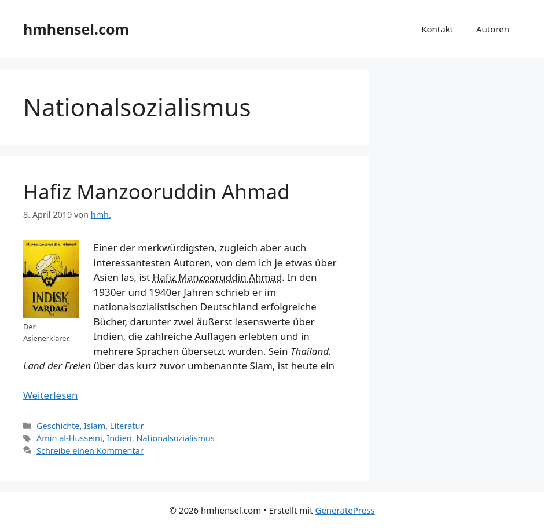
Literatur (127, 425)
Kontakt (437, 29)
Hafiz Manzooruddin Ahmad (156, 191)
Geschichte (57, 425)
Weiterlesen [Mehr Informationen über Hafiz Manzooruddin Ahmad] (50, 395)
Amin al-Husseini (69, 437)
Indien (119, 437)
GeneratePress (344, 510)
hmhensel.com (76, 29)
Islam (94, 425)
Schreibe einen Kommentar (90, 450)
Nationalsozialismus (175, 437)
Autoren (492, 29)
